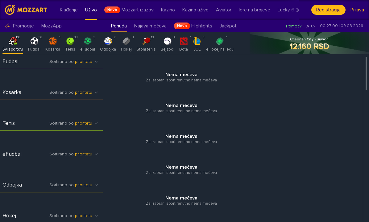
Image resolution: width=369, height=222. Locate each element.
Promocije (19, 26)
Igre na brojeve (254, 10)
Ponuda (119, 26)
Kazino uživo (195, 10)
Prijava (357, 10)
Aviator (223, 10)
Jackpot (228, 26)
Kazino (168, 10)
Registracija (328, 10)
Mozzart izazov (129, 9)
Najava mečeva (150, 26)
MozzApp (51, 26)
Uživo (91, 10)
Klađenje (69, 10)
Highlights (193, 26)
